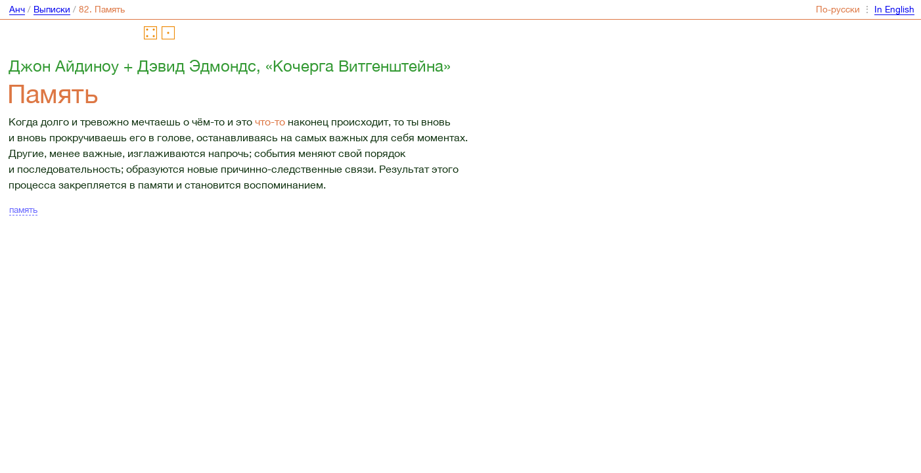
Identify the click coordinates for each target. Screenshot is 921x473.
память (23, 209)
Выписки (52, 9)
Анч (17, 9)
